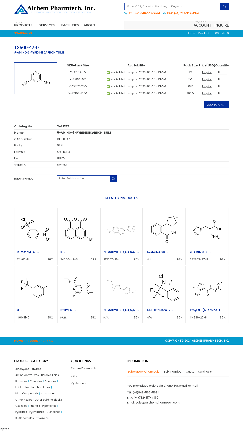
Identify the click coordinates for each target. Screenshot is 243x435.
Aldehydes (22, 370)
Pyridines (21, 415)
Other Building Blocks (50, 402)
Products (24, 25)
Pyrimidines (38, 415)
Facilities (74, 25)
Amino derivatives (28, 376)
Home (191, 34)
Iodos (49, 389)
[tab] (143, 372)
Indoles (38, 389)
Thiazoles (44, 422)
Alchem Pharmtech (84, 369)
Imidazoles (23, 389)
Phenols (36, 409)
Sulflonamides (25, 422)
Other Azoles (24, 402)
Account (202, 25)
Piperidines (51, 409)
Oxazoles (21, 409)
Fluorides (53, 383)
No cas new (51, 396)
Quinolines (55, 415)
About (94, 25)
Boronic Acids (52, 376)
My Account (79, 385)
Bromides (22, 383)
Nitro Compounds (27, 396)
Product (204, 34)
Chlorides (37, 383)
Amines (38, 370)
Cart (74, 377)
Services (50, 25)
